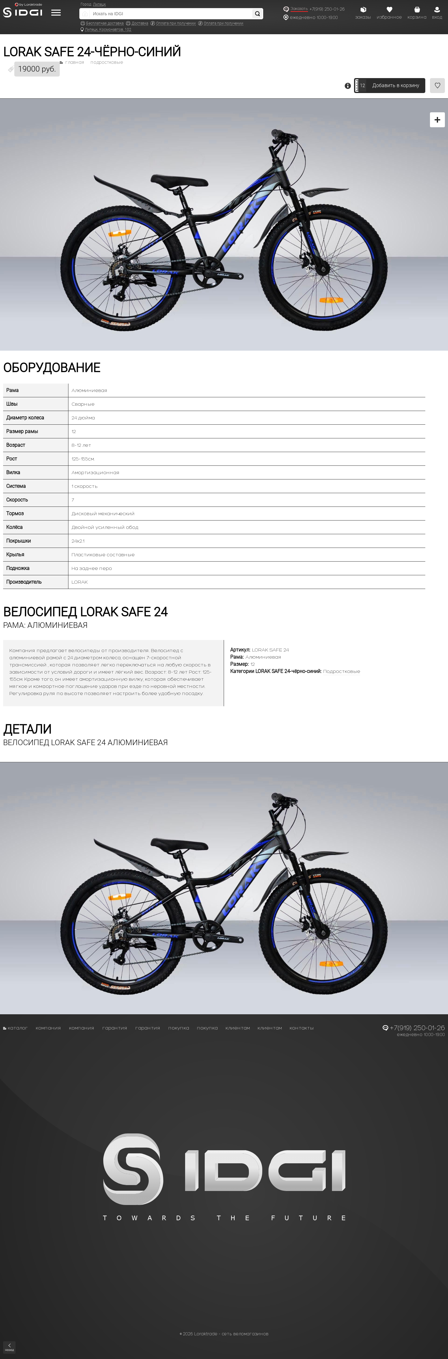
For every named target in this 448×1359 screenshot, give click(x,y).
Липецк (99, 4)
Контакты (302, 1028)
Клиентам (238, 1028)
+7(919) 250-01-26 (327, 9)
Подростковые (107, 62)
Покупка (178, 1028)
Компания (48, 1028)
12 (362, 85)
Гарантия (115, 1028)
